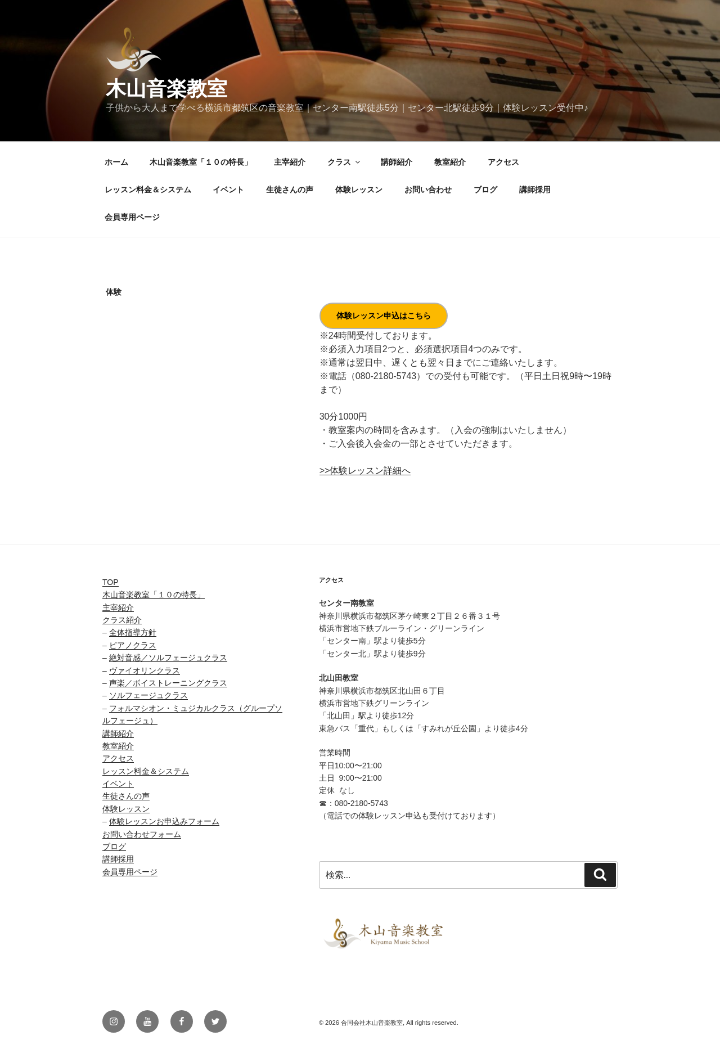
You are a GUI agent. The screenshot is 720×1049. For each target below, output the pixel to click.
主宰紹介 (289, 161)
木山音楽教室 (166, 88)
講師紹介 (396, 161)
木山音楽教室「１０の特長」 (201, 161)
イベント (228, 189)
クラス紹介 (122, 619)
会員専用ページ (132, 217)
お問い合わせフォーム (141, 834)
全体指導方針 (132, 632)
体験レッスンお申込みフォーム (164, 821)
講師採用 (535, 189)
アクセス (503, 161)
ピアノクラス (132, 645)
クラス (344, 161)
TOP (110, 582)
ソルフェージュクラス (148, 695)
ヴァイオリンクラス (144, 670)
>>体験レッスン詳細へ (365, 470)
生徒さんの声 (289, 189)
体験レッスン (358, 189)
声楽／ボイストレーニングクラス (168, 682)
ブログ (485, 189)
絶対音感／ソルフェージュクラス (168, 657)
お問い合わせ (428, 189)
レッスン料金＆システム (148, 189)
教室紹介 (450, 161)
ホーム (116, 161)
